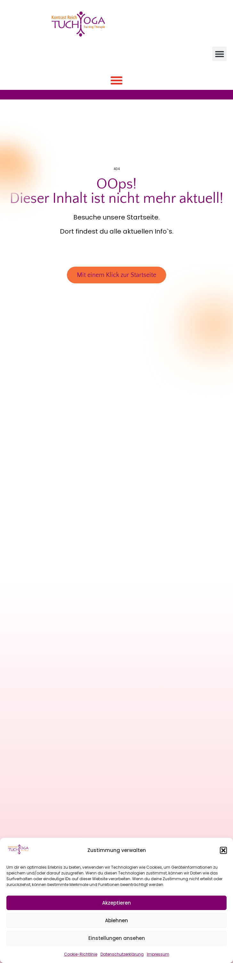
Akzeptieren (116, 902)
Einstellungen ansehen (116, 938)
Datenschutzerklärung (122, 954)
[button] (223, 850)
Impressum (158, 954)
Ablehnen (116, 920)
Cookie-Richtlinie (80, 954)
